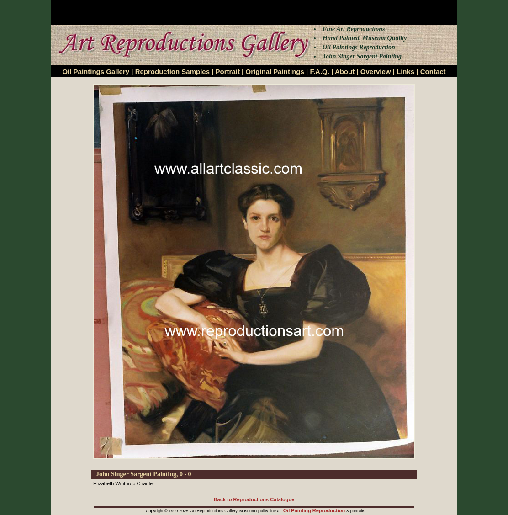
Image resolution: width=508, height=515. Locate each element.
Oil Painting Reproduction (315, 510)
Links (405, 71)
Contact (433, 71)
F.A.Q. (319, 71)
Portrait (228, 71)
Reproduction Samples (172, 71)
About (345, 71)
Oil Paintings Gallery (95, 71)
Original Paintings (274, 71)
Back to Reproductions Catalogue (254, 499)
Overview (375, 71)
